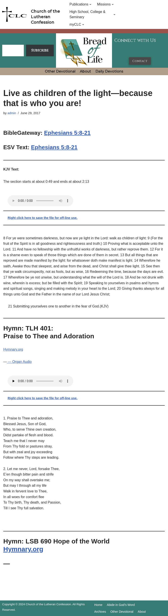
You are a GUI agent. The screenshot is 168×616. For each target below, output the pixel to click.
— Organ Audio (19, 362)
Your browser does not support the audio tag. (40, 200)
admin (11, 113)
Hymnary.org (13, 349)
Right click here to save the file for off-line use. (42, 218)
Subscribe (40, 50)
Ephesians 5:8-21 (67, 133)
